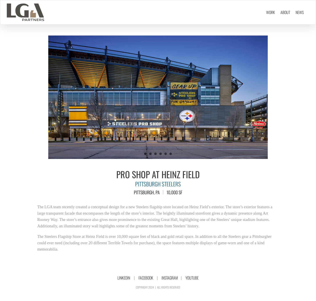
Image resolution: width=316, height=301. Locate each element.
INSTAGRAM (170, 278)
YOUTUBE (192, 278)
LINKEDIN (123, 278)
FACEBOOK (145, 278)
